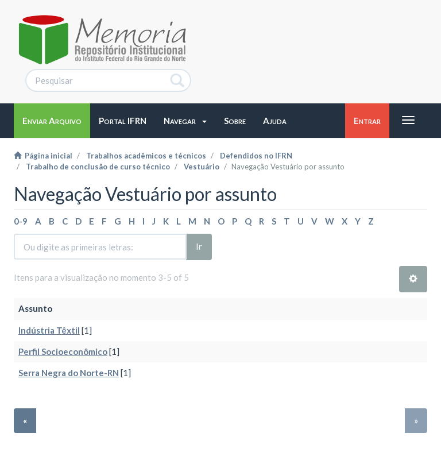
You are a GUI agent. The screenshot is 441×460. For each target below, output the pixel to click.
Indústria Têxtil (49, 330)
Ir (199, 246)
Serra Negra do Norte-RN (68, 373)
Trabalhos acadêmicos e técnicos (146, 155)
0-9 (21, 221)
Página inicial (43, 155)
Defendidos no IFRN (256, 155)
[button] (185, 120)
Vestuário (201, 166)
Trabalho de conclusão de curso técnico (98, 166)
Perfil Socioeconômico (62, 351)
